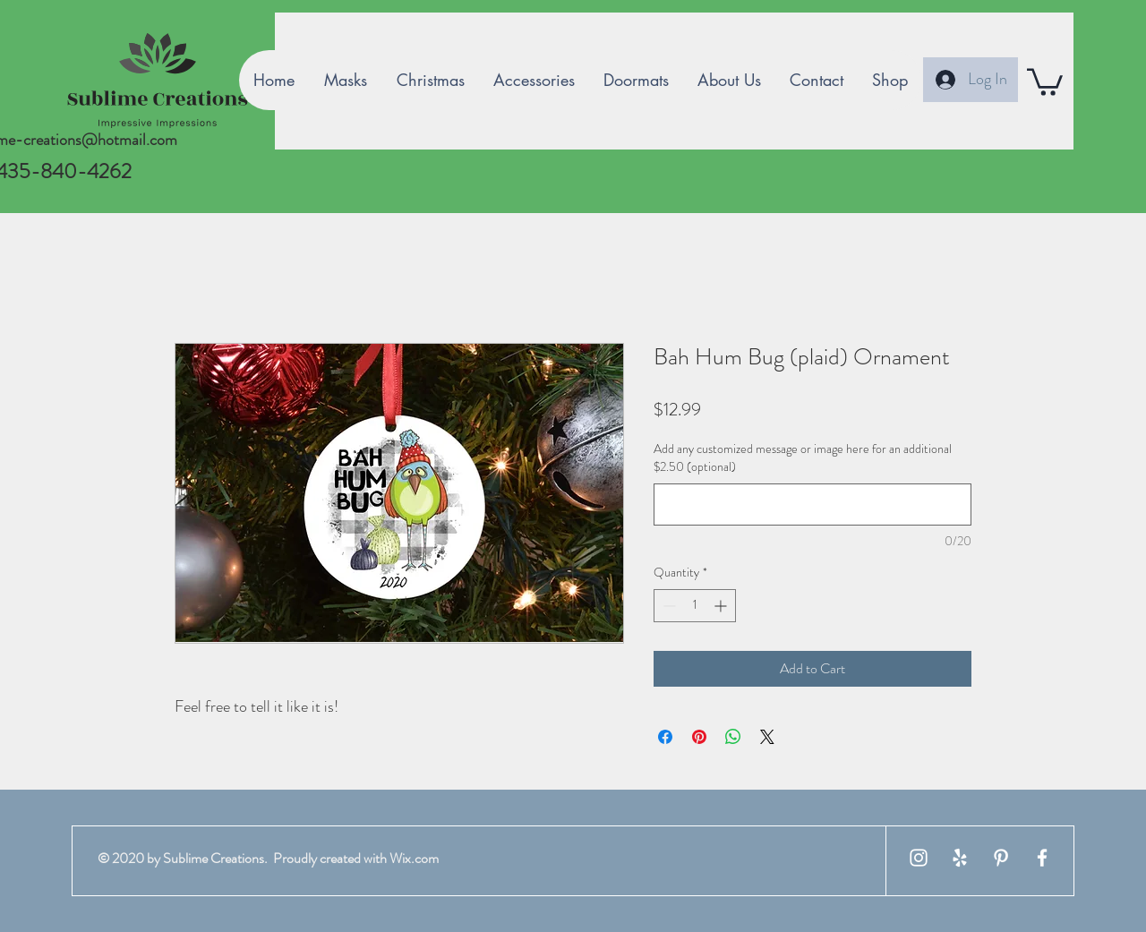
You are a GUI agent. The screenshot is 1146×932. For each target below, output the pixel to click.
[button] (1045, 80)
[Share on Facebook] (665, 737)
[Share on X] (767, 737)
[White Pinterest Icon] (1001, 857)
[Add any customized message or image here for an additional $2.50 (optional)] (812, 504)
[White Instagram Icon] (918, 857)
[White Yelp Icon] (959, 857)
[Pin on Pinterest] (699, 737)
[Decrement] (667, 605)
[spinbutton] (695, 605)
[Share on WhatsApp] (733, 737)
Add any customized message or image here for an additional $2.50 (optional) (803, 457)
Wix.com (414, 858)
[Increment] (722, 605)
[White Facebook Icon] (1042, 857)
